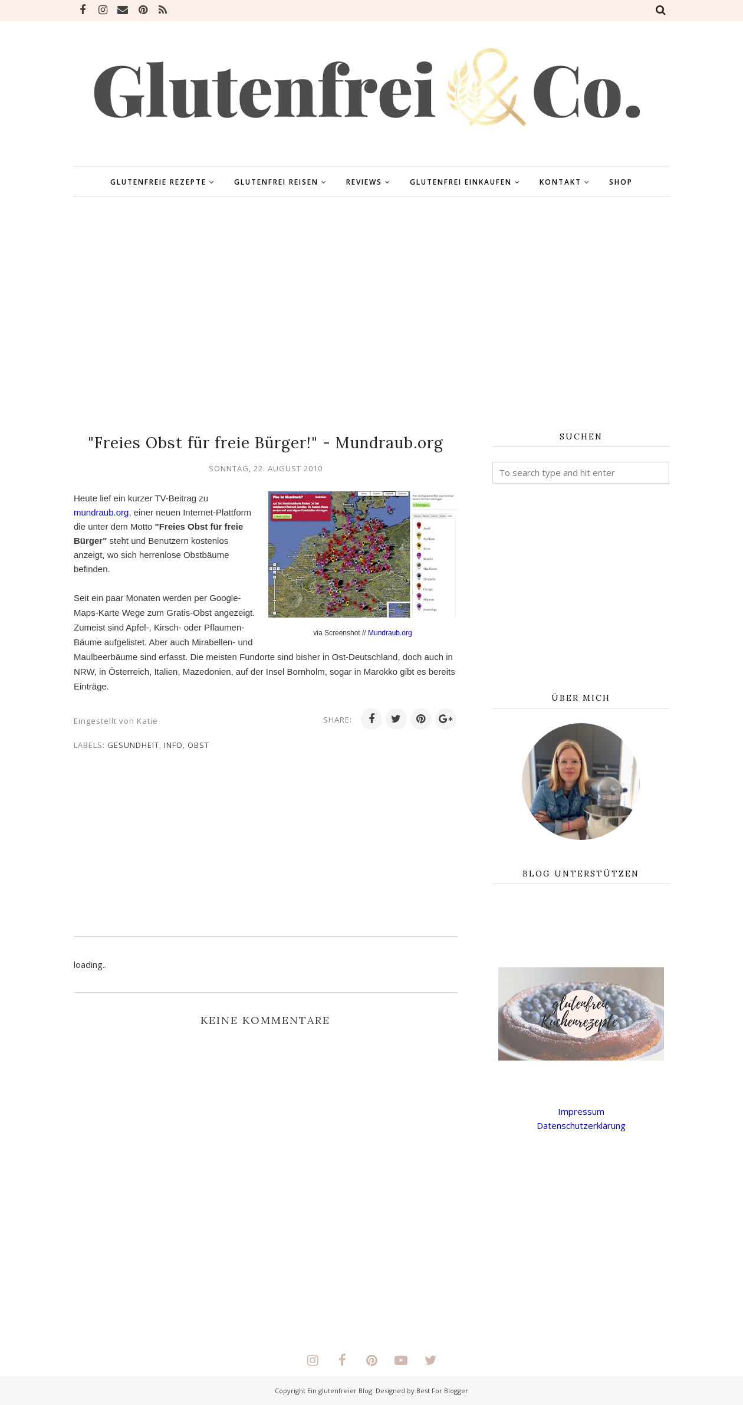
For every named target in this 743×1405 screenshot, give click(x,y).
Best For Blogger (442, 1390)
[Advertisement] (371, 314)
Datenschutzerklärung (581, 1125)
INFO (173, 745)
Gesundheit (133, 745)
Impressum (581, 1111)
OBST (198, 745)
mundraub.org (101, 512)
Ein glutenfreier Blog (339, 1390)
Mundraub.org (390, 633)
